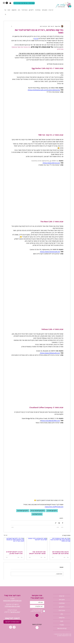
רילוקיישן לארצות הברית (37, 511)
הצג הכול (5, 535)
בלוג (62, 614)
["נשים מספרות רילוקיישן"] (12, 622)
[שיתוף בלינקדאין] (59, 523)
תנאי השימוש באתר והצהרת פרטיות (63, 634)
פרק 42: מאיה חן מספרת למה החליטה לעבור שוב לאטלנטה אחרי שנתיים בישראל (60, 552)
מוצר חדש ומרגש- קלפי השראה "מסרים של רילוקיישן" (37, 552)
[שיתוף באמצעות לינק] (55, 523)
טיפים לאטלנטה (37, 514)
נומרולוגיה (62, 603)
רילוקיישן (61, 518)
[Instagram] (4, 3)
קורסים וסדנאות (61, 628)
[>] (36, 615)
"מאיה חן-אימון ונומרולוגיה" (12, 606)
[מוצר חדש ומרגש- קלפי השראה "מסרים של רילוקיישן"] (37, 543)
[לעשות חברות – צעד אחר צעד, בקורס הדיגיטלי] (24, 3)
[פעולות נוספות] (11, 26)
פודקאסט (61, 618)
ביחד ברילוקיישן (15, 612)
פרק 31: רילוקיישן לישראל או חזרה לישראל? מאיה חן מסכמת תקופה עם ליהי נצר (14, 552)
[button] (10, 3)
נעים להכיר (61, 610)
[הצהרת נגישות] (37, 624)
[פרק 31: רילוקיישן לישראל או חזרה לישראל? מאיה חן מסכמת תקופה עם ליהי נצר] (14, 543)
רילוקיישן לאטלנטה (22, 511)
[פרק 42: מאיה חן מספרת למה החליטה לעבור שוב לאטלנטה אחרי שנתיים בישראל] (60, 543)
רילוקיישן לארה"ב (52, 511)
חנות (61, 621)
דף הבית (61, 596)
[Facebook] (7, 3)
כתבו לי (62, 625)
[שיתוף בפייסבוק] (62, 523)
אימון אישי (62, 600)
